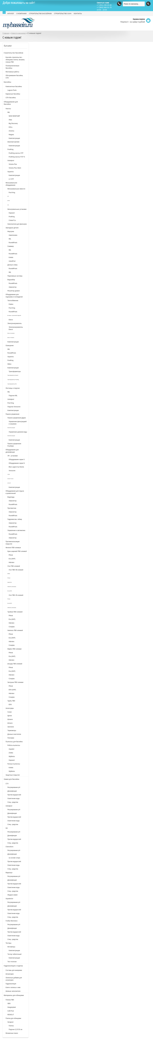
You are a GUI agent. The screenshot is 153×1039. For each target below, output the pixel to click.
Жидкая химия (13, 895)
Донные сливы (13, 265)
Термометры (12, 730)
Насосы (8, 108)
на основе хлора (14, 858)
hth (7, 828)
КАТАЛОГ (11, 13)
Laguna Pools (12, 90)
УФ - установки (13, 456)
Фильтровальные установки (17, 209)
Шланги (10, 719)
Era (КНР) (12, 559)
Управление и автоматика (16, 530)
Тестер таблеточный (14, 954)
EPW (9, 200)
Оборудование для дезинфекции (12, 451)
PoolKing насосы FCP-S (17, 157)
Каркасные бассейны (13, 94)
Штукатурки (10, 974)
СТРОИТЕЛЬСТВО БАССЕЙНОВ (40, 13)
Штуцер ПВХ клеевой (15, 664)
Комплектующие (14, 138)
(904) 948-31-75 (104, 7)
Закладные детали (12, 228)
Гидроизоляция (11, 984)
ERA (10, 704)
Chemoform (9, 847)
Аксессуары (10, 708)
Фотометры (11, 947)
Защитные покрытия (13, 775)
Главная (6, 33)
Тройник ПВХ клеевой (15, 612)
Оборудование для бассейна (11, 103)
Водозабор (11, 280)
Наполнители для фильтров (17, 224)
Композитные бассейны (14, 86)
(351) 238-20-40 (104, 5)
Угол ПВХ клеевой (14, 566)
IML (9, 112)
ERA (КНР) (12, 690)
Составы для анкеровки (14, 970)
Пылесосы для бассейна (14, 742)
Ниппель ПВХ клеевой (15, 630)
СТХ (7, 784)
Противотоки (12, 508)
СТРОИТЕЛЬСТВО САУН (62, 13)
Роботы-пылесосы (14, 745)
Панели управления (12, 414)
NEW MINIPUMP (14, 116)
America (11, 131)
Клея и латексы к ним (13, 987)
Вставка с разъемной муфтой (14, 315)
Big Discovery (13, 123)
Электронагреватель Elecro (16, 328)
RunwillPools (13, 242)
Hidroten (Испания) (12, 586)
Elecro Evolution (11, 333)
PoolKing (10, 149)
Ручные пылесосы (14, 764)
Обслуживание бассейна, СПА (14, 77)
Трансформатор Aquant (13, 375)
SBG (9, 1003)
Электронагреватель (15, 323)
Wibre (9, 364)
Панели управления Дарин (17, 418)
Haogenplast (12, 1007)
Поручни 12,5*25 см (15, 1029)
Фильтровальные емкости (16, 189)
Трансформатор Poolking (13, 379)
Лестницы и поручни (13, 388)
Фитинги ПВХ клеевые (13, 547)
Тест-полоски (12, 961)
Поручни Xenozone (14, 407)
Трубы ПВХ (11, 701)
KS (8, 205)
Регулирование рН (14, 787)
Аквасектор (13, 287)
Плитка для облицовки (13, 1018)
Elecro (11, 320)
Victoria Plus (13, 164)
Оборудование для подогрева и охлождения (14, 296)
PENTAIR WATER (13, 142)
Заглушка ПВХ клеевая (15, 682)
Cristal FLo (12, 220)
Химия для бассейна (11, 779)
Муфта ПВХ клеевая (15, 649)
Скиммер (11, 246)
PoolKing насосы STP (16, 153)
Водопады (11, 497)
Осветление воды (14, 798)
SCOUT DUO (10, 478)
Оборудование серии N (17, 463)
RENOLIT (11, 1015)
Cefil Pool (11, 1011)
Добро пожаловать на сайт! (19, 2)
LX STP (11, 179)
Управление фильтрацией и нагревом (18, 423)
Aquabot (11, 749)
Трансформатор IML (12, 383)
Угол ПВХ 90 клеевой (16, 570)
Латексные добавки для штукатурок (14, 979)
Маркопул (9, 873)
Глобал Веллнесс (12, 921)
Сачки (10, 712)
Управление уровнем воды (18, 432)
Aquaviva (11, 172)
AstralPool (12, 261)
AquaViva (10, 582)
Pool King (12, 192)
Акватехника (13, 235)
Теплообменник (13, 300)
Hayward (12, 213)
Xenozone (12, 470)
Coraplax (12, 627)
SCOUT (9, 483)
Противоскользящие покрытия (13, 543)
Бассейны (7, 82)
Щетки (10, 716)
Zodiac (11, 753)
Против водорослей (14, 795)
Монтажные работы (12, 72)
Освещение (10, 345)
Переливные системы (15, 276)
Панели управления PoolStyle (14, 445)
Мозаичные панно (12, 1033)
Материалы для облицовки (14, 995)
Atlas (10, 120)
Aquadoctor (9, 898)
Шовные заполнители (13, 991)
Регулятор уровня (14, 291)
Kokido (11, 257)
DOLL (11, 127)
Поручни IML (13, 395)
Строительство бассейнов (13, 53)
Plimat (11, 555)
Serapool (10, 1022)
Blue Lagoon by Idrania (16, 467)
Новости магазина (18, 33)
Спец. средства (13, 802)
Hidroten (11, 562)
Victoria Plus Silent (15, 168)
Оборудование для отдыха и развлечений (15, 492)
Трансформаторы (15, 371)
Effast (9, 573)
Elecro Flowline (11, 337)
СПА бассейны (11, 97)
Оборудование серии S (17, 459)
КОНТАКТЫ (78, 13)
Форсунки (11, 231)
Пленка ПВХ (10, 1000)
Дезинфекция (12, 791)
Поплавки (11, 738)
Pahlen (11, 304)
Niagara (11, 134)
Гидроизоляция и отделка (13, 966)
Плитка (11, 1026)
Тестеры (8, 943)
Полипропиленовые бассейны (12, 67)
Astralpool (11, 160)
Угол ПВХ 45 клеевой (16, 595)
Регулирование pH (14, 809)
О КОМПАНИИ (21, 13)
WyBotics (12, 756)
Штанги (10, 723)
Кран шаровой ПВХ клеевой (17, 551)
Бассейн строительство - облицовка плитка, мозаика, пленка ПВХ (15, 59)
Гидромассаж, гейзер (15, 519)
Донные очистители (14, 734)
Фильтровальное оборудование (11, 184)
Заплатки (11, 727)
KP (8, 196)
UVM (9, 474)
